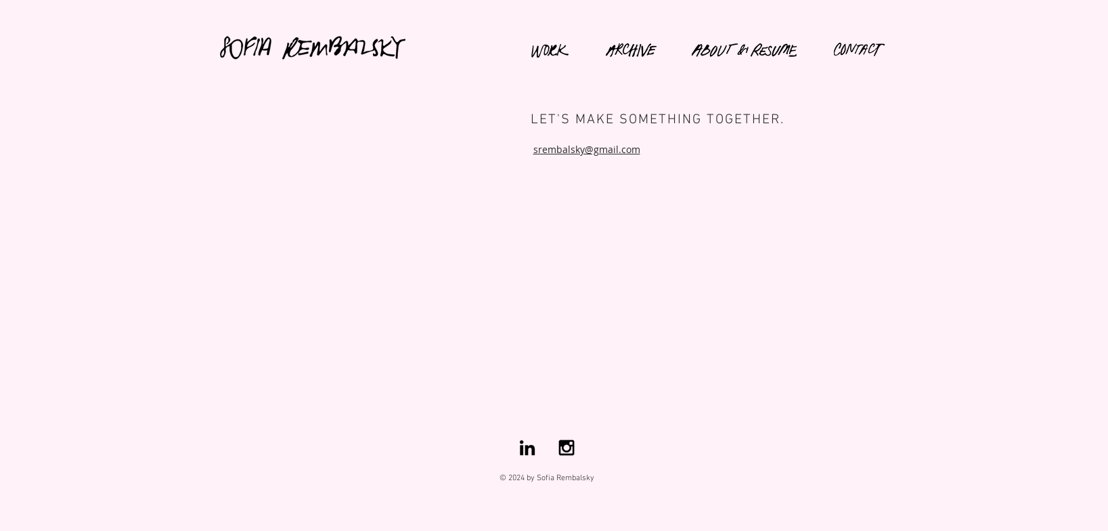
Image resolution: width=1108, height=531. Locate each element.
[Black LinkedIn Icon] (527, 448)
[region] (324, 43)
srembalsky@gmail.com (586, 149)
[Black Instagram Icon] (566, 448)
